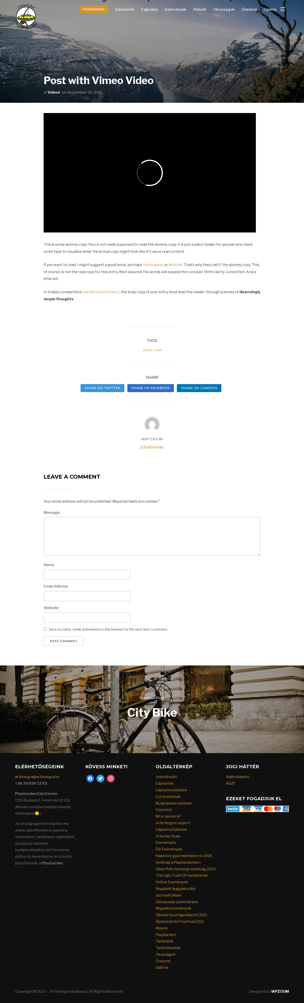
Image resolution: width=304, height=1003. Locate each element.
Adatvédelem (237, 777)
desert (148, 350)
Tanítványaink (168, 948)
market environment (101, 292)
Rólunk (199, 9)
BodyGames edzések (174, 803)
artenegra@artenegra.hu (37, 777)
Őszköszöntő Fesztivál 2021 (180, 921)
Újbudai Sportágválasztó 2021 (181, 915)
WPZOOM (280, 991)
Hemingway (153, 265)
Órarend (249, 9)
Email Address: (56, 586)
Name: (49, 565)
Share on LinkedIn (199, 388)
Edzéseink (124, 9)
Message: (52, 512)
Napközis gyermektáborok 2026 (184, 856)
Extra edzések (168, 796)
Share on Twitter (102, 388)
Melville (175, 265)
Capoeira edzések (171, 790)
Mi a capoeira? (168, 816)
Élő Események (169, 849)
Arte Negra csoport (173, 823)
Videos (53, 92)
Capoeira (149, 9)
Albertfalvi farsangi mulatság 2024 (186, 869)
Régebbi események (173, 908)
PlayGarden (166, 935)
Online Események (172, 882)
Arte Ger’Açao (168, 836)
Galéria (270, 9)
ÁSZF (231, 783)
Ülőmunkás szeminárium (177, 902)
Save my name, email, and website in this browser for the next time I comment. (108, 629)
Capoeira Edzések (171, 829)
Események (175, 9)
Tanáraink (164, 941)
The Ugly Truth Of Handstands (182, 875)
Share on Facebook (150, 388)
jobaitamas (152, 447)
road (158, 350)
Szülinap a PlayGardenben (178, 862)
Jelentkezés (94, 9)
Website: (51, 608)
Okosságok (224, 9)
